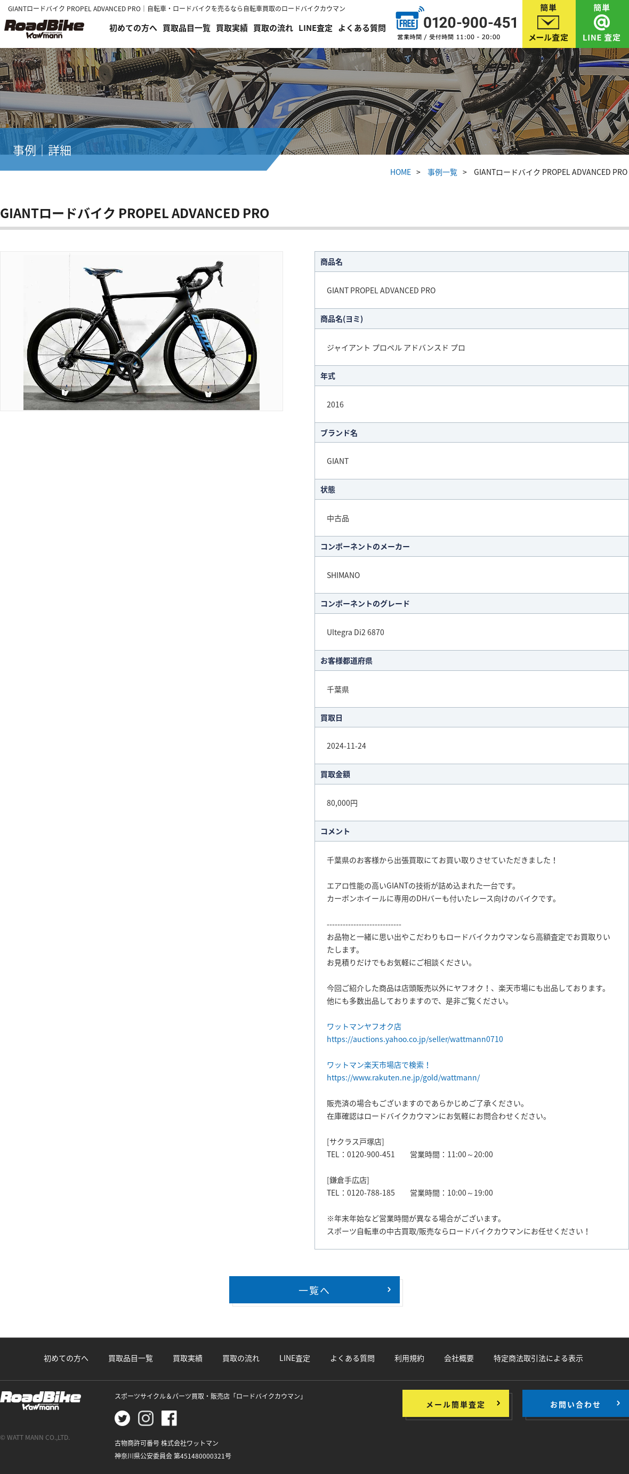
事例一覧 (442, 171)
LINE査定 (316, 28)
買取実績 (232, 28)
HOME (400, 171)
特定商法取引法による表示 (538, 1357)
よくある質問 (362, 28)
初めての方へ (133, 28)
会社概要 (459, 1357)
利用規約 (409, 1357)
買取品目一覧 (187, 28)
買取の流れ (273, 28)
